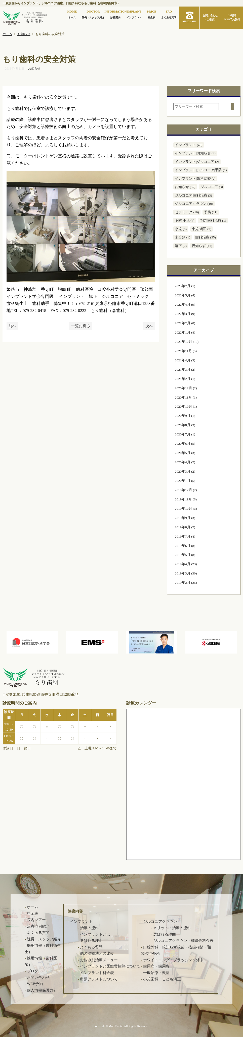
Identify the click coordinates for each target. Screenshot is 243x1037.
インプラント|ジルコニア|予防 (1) (201, 170)
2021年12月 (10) (186, 342)
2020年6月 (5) (185, 443)
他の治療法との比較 (97, 953)
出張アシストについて (99, 979)
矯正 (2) (181, 246)
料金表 (151, 14)
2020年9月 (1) (185, 416)
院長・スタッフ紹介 (93, 14)
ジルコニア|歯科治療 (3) (193, 195)
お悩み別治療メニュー (99, 960)
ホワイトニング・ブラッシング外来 (173, 960)
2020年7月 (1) (185, 434)
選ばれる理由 (91, 941)
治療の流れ (89, 928)
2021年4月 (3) (185, 360)
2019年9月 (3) (185, 518)
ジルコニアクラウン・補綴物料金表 (183, 941)
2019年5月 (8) (185, 555)
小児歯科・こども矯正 (162, 979)
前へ (12, 326)
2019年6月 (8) (185, 546)
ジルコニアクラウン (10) (194, 204)
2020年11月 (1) (186, 397)
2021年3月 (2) (185, 369)
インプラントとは (95, 934)
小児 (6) (181, 229)
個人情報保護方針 (42, 990)
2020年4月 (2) (185, 462)
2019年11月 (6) (186, 499)
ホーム (72, 14)
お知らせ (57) (185, 187)
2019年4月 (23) (186, 564)
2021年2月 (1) (185, 379)
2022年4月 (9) (185, 304)
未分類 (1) (182, 237)
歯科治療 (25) (205, 237)
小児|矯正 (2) (201, 229)
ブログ (32, 971)
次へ (149, 326)
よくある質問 (168, 14)
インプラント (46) (188, 145)
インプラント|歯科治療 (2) (195, 178)
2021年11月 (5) (186, 351)
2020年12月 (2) (186, 388)
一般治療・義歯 (156, 973)
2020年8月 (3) (185, 425)
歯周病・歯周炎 (156, 966)
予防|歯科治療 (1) (212, 220)
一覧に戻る (80, 326)
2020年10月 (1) (186, 406)
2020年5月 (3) (185, 453)
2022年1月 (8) (185, 332)
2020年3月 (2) (185, 471)
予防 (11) (210, 212)
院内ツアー (36, 920)
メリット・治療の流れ (172, 928)
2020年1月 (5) (185, 481)
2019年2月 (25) (186, 583)
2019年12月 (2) (186, 490)
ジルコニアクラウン (160, 922)
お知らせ (34, 68)
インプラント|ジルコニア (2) (197, 162)
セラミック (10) (187, 212)
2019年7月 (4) (185, 536)
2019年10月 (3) (186, 508)
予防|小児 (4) (184, 220)
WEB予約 (35, 984)
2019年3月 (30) (186, 573)
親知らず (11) (202, 246)
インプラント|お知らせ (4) (195, 153)
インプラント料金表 (97, 973)
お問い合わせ (38, 978)
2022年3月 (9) (185, 314)
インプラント (134, 14)
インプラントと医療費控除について (110, 966)
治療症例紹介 (38, 926)
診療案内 (115, 14)
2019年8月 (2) (185, 527)
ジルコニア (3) (211, 187)
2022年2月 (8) (185, 323)
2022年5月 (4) (185, 295)
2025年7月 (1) (185, 286)
